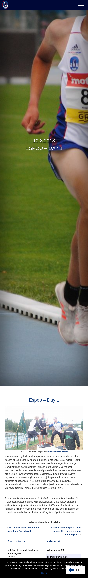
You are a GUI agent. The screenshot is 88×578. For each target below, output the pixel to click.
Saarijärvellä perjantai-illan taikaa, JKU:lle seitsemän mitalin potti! (66, 531)
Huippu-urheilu (54, 557)
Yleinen (65, 452)
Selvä (44, 573)
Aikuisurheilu (53, 550)
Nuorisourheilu (55, 452)
